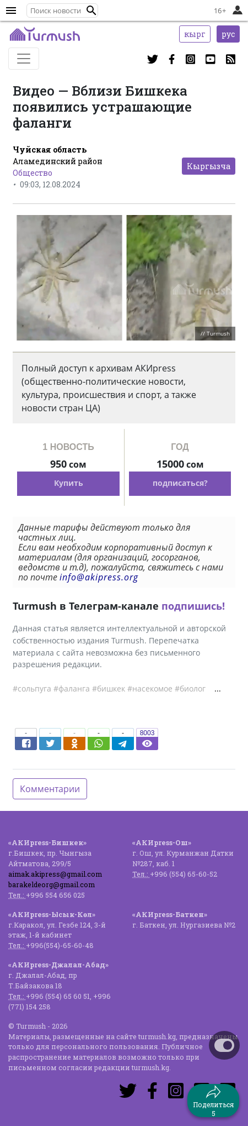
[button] (91, 10)
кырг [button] (195, 34)
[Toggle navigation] (23, 59)
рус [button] (228, 34)
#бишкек (108, 688)
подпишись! (193, 605)
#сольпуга (32, 688)
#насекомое (149, 688)
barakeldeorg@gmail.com (51, 884)
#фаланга (71, 688)
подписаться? (180, 483)
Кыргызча (208, 166)
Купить (68, 483)
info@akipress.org (99, 577)
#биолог (190, 688)
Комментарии (50, 789)
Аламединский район (58, 161)
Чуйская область (50, 149)
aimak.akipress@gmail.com (55, 874)
